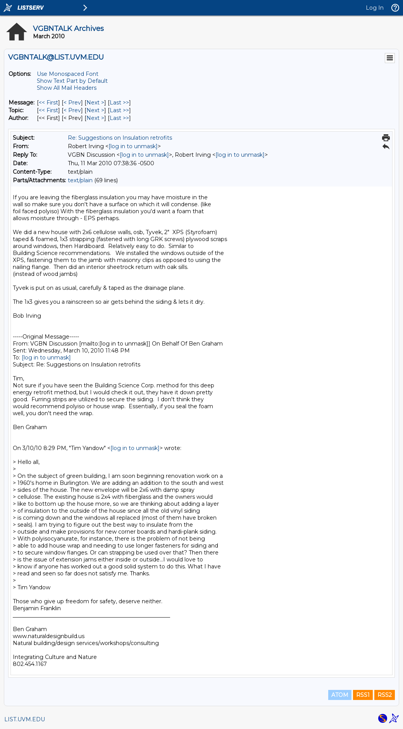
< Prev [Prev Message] (72, 102)
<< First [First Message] (48, 102)
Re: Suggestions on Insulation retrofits (120, 137)
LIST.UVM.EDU (24, 719)
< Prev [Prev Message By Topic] (72, 110)
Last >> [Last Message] (119, 102)
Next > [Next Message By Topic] (95, 110)
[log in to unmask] (133, 146)
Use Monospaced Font (67, 73)
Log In (375, 7)
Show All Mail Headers (66, 87)
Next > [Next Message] (95, 102)
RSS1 (363, 694)
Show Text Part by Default (72, 80)
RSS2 (384, 694)
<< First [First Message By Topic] (48, 110)
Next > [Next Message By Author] (95, 118)
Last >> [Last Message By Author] (119, 118)
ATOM (339, 694)
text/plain (80, 180)
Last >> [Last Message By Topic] (119, 110)
